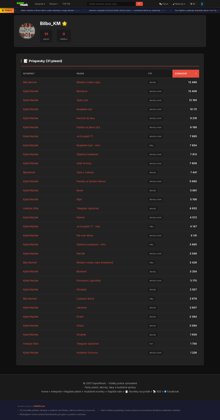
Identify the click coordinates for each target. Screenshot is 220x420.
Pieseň (80, 73)
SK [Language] (192, 4)
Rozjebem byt (85, 109)
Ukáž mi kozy (85, 163)
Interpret (29, 73)
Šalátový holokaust (88, 154)
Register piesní (72, 391)
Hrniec (80, 325)
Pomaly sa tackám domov (92, 181)
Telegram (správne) (88, 208)
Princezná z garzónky (89, 280)
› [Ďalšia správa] (218, 10)
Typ (150, 73)
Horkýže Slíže (31, 208)
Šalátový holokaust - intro (92, 244)
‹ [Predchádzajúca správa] (15, 10)
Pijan (79, 199)
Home (44, 391)
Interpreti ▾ (40, 4)
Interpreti (56, 391)
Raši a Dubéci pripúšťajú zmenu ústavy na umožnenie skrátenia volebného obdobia (140, 410)
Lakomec (82, 307)
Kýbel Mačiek (31, 91)
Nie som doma (85, 235)
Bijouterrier (29, 172)
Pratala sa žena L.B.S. (89, 127)
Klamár (81, 217)
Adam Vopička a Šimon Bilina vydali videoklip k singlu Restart (50, 10)
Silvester (81, 289)
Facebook (171, 391)
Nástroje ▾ (179, 4)
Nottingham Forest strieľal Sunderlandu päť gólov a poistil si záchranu (52, 414)
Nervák (81, 253)
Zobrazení (186, 73)
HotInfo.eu (39, 406)
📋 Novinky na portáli (137, 391)
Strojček (81, 334)
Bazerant (82, 271)
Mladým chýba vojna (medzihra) (95, 262)
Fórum (163, 4)
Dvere (80, 316)
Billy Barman (30, 82)
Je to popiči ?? (85, 136)
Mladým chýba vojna (89, 82)
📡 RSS (157, 391)
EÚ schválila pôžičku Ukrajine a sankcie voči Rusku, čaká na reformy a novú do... (57, 410)
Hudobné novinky (94, 391)
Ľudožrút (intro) (86, 298)
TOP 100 (66, 4)
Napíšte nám (114, 391)
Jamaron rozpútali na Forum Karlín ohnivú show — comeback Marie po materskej (127, 10)
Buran (80, 190)
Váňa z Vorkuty (85, 172)
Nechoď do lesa (86, 118)
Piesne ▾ (54, 4)
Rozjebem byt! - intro (89, 145)
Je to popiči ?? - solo (89, 226)
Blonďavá (82, 91)
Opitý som (83, 100)
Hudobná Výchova (87, 352)
